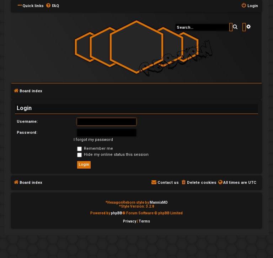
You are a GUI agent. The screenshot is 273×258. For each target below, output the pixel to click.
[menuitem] (52, 6)
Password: (27, 132)
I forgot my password (93, 139)
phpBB (116, 213)
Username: (27, 121)
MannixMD (159, 202)
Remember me (95, 148)
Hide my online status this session (113, 154)
